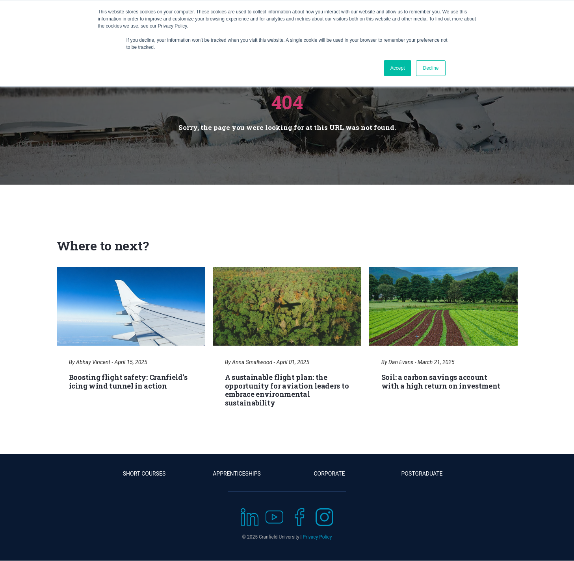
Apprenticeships (237, 473)
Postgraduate (422, 473)
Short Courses (144, 473)
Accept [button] (397, 68)
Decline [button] (430, 68)
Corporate (329, 473)
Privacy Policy (317, 537)
